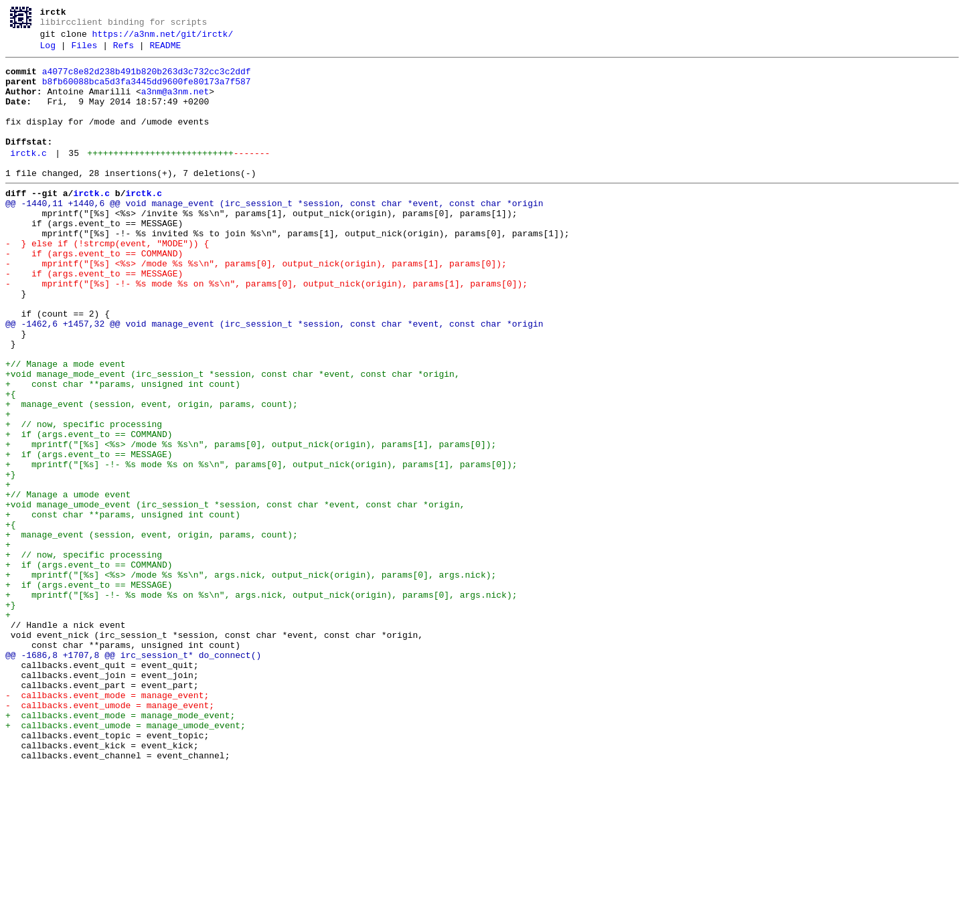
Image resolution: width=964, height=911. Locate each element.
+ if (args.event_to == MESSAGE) (89, 535)
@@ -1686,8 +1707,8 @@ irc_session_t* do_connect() (133, 776)
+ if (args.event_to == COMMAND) (89, 511)
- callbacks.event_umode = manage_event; (109, 836)
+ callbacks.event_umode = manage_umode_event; (125, 860)
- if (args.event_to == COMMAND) (94, 294)
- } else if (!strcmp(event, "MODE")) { (107, 282)
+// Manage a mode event (65, 426)
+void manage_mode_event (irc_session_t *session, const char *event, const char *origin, (232, 438)
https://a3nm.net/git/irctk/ (163, 38)
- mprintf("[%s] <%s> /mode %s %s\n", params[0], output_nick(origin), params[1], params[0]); (256, 306)
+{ (10, 463)
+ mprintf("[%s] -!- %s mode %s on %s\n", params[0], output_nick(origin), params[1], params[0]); (261, 547)
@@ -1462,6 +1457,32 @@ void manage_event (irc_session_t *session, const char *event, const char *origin (274, 378)
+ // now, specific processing (83, 499)
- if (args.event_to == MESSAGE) (94, 318)
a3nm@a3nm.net (175, 104)
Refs (123, 52)
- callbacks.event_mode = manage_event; (107, 824)
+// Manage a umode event (68, 583)
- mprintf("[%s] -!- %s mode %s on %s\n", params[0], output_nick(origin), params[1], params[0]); (266, 330)
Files (84, 52)
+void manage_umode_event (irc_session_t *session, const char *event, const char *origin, (235, 595)
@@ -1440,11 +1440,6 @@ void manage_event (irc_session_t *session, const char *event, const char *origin (274, 234)
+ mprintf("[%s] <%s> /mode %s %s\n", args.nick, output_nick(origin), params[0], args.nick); (250, 679)
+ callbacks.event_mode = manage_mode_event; (120, 848)
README (165, 52)
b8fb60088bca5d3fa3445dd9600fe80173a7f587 (146, 92)
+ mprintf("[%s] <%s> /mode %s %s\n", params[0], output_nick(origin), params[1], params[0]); (250, 523)
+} (10, 559)
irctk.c (28, 177)
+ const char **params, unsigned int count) (122, 450)
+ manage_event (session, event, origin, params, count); (151, 475)
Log (48, 52)
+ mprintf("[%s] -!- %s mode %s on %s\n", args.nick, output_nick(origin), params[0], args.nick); (261, 703)
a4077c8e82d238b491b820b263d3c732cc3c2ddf (146, 80)
